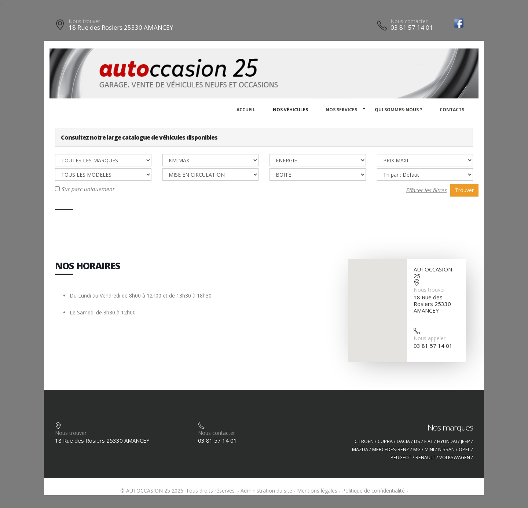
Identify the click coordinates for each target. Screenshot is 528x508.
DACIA (403, 441)
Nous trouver (84, 21)
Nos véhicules (290, 110)
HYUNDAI (447, 441)
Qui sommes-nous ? (398, 110)
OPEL (464, 449)
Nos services (341, 110)
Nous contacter (409, 21)
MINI (429, 449)
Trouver (464, 190)
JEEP (465, 441)
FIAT (428, 441)
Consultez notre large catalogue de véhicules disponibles (139, 137)
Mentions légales (317, 490)
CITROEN (364, 441)
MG (417, 449)
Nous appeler (429, 338)
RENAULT (425, 457)
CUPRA (385, 441)
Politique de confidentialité (373, 490)
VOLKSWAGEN (454, 457)
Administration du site (266, 490)
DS (417, 441)
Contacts (452, 110)
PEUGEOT (400, 457)
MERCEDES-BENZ (390, 449)
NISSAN (446, 449)
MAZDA (360, 449)
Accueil (245, 110)
